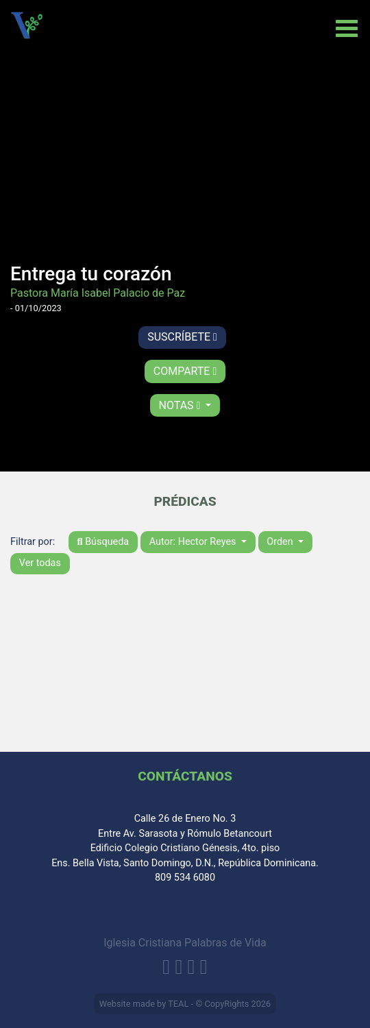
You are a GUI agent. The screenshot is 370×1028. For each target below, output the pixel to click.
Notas (181, 405)
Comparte (185, 371)
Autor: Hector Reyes (193, 542)
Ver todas (40, 563)
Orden (281, 542)
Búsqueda (103, 542)
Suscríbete (182, 336)
